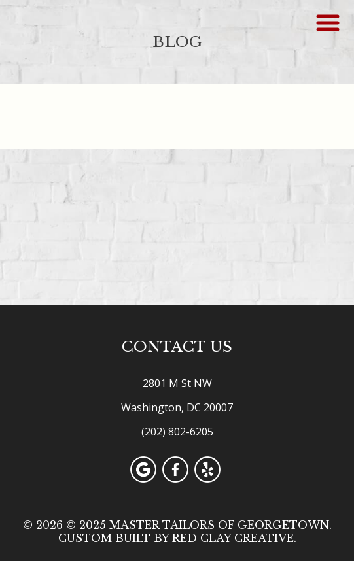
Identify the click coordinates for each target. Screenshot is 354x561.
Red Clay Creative (233, 538)
